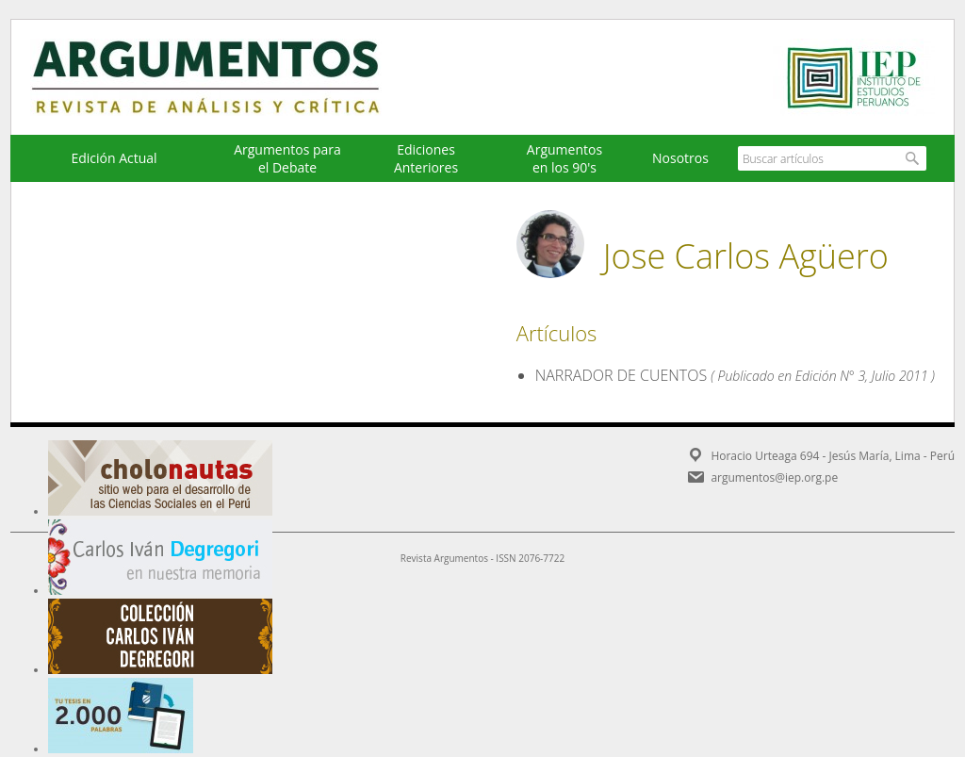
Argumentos (223, 77)
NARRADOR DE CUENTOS (621, 375)
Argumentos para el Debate (287, 158)
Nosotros (680, 158)
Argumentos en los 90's (564, 158)
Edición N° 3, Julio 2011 (861, 376)
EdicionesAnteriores (426, 158)
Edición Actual (113, 158)
